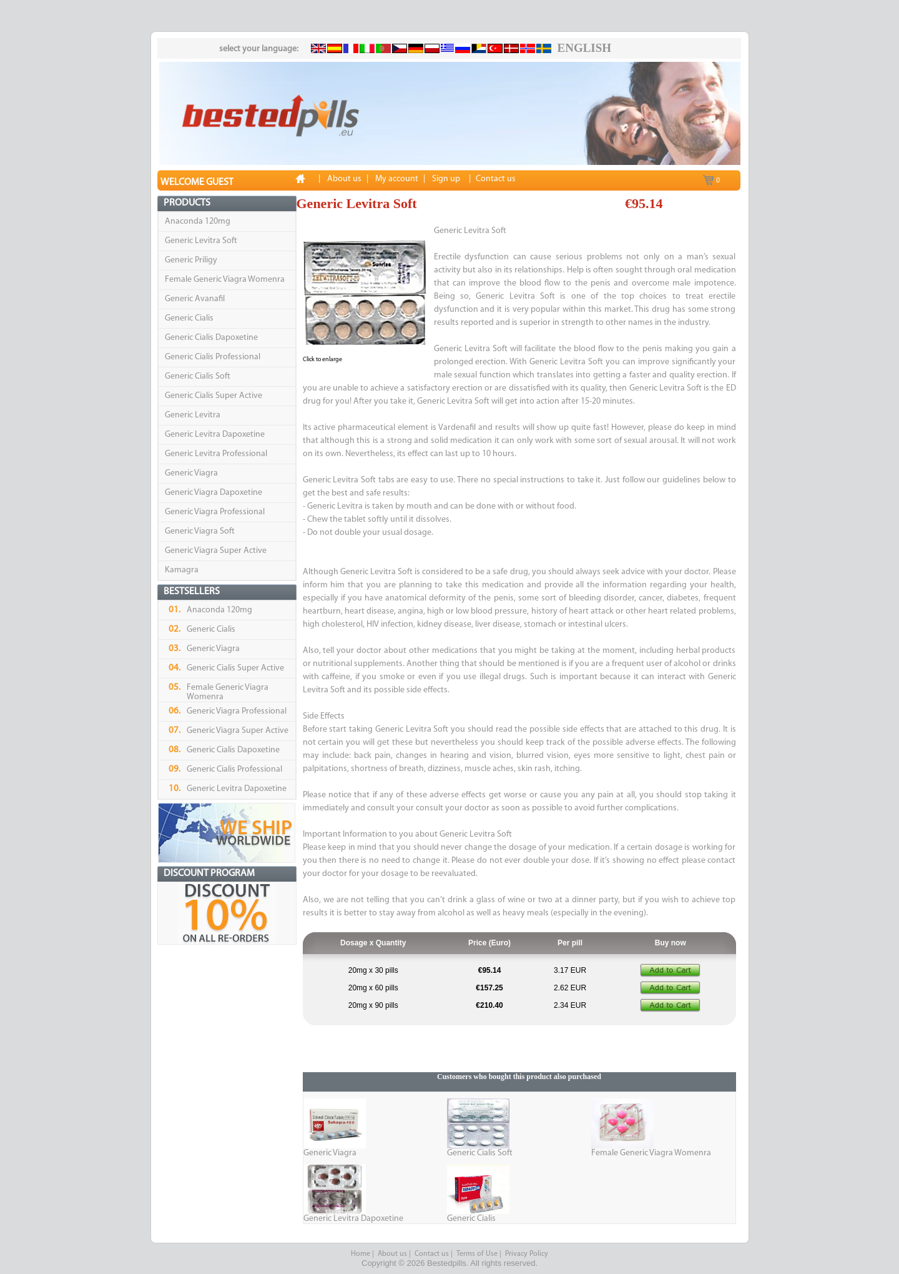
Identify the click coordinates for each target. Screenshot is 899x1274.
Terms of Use (477, 1254)
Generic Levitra (192, 415)
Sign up (446, 179)
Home (360, 1254)
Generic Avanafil (195, 299)
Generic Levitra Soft (201, 241)
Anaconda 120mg (197, 221)
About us (392, 1254)
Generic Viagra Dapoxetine (213, 492)
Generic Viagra (191, 473)
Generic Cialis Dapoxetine (211, 337)
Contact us (432, 1254)
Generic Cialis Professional (212, 357)
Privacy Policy (526, 1254)
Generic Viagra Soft (200, 531)
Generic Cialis (189, 318)
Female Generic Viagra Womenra (225, 279)
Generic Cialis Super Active (213, 396)
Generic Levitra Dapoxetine (215, 434)
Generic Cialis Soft (197, 376)
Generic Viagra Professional (215, 512)
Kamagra (182, 570)
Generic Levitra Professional (216, 454)
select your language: (258, 49)
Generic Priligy (191, 260)
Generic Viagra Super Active (216, 550)
